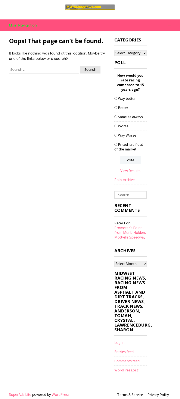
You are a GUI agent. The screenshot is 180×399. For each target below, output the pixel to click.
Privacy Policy (158, 394)
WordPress (60, 394)
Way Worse (127, 135)
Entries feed (124, 351)
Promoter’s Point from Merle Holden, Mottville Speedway (130, 232)
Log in (119, 342)
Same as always (130, 117)
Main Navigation (90, 25)
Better (123, 107)
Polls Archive (124, 179)
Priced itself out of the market (128, 147)
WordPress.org (126, 370)
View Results (130, 170)
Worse (123, 126)
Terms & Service (130, 394)
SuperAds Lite (20, 394)
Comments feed (127, 361)
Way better (127, 98)
